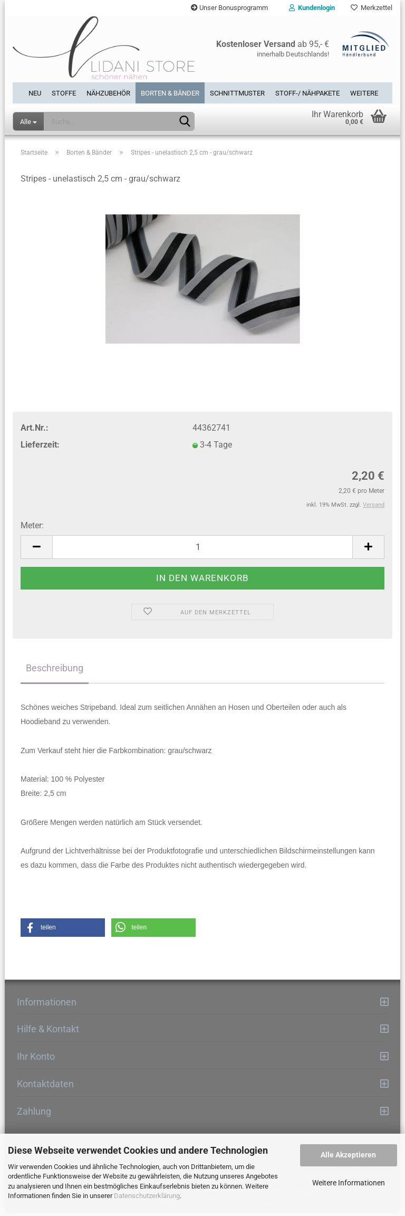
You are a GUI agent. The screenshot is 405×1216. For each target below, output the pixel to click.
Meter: (32, 529)
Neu (34, 93)
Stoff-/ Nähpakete (307, 93)
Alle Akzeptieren (348, 1155)
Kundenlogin (312, 8)
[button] (63, 931)
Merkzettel (371, 8)
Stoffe (64, 93)
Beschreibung (54, 671)
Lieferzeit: (40, 448)
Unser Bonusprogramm (229, 8)
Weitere (364, 93)
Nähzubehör (108, 93)
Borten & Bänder (170, 93)
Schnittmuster (237, 93)
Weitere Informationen (348, 1183)
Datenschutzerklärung (147, 1196)
